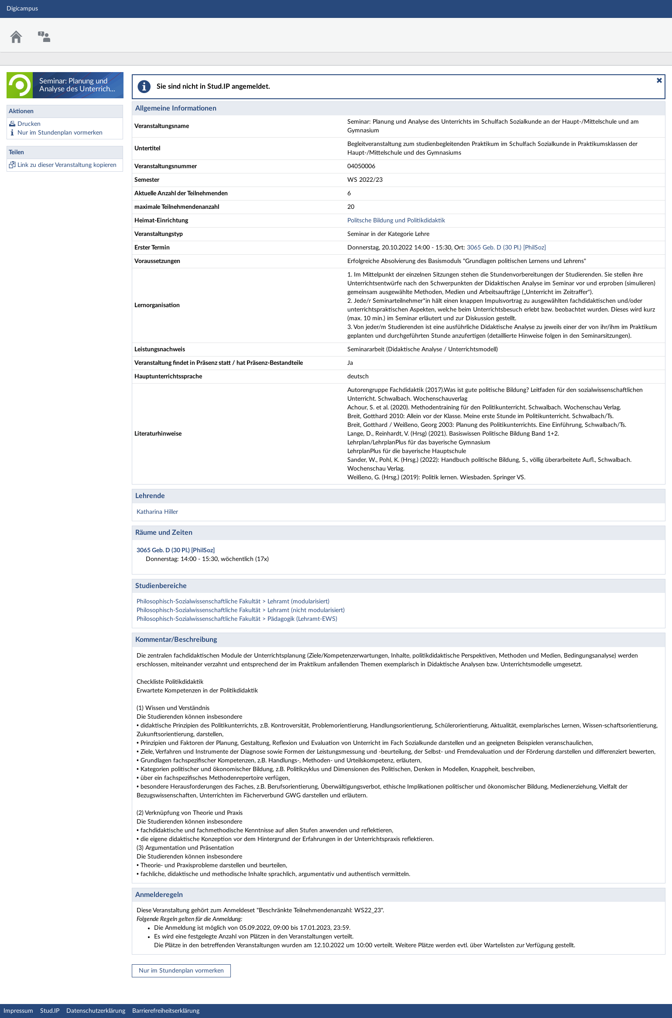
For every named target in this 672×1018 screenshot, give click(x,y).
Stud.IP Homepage (638, 29)
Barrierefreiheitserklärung (165, 1011)
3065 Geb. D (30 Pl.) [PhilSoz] (506, 248)
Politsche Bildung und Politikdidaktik (396, 221)
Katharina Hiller (157, 512)
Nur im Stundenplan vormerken (60, 133)
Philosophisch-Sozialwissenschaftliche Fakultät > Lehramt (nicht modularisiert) (241, 610)
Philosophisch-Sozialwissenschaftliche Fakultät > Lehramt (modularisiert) (233, 602)
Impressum (18, 1011)
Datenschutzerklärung (95, 1011)
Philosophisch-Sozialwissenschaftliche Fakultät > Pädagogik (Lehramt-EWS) (237, 619)
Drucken (29, 124)
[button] (659, 80)
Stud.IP (49, 1011)
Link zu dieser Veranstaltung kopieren (67, 165)
